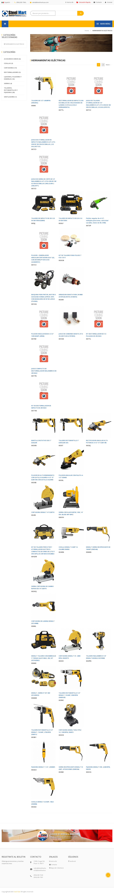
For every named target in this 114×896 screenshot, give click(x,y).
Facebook (72, 861)
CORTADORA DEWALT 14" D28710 (42, 512)
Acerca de (69, 2)
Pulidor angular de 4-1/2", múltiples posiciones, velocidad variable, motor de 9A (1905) (97, 220)
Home (87, 31)
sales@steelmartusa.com (39, 2)
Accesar (108, 2)
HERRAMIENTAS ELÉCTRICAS (102, 31)
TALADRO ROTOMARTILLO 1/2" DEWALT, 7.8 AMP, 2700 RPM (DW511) (42, 732)
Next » (108, 65)
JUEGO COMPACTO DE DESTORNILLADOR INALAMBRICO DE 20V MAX (43, 371)
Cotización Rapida (83, 2)
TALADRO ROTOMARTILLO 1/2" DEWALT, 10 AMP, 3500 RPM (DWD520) (69, 695)
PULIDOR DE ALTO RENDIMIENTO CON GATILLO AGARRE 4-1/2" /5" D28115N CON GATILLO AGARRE (42, 477)
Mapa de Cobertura (56, 868)
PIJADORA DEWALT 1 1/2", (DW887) (43, 767)
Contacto (98, 2)
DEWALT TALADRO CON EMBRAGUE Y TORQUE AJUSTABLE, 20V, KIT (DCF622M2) (43, 658)
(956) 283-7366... (20, 2)
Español (6, 2)
